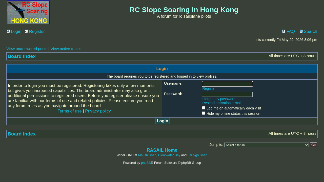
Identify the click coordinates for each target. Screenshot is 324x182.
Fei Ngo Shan (197, 155)
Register (35, 31)
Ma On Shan (147, 155)
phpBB (146, 163)
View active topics (65, 49)
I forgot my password (218, 99)
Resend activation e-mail (221, 103)
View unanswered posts (26, 49)
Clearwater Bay (169, 155)
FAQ (288, 31)
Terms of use (70, 111)
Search (308, 31)
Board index (22, 56)
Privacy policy (98, 111)
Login (14, 31)
